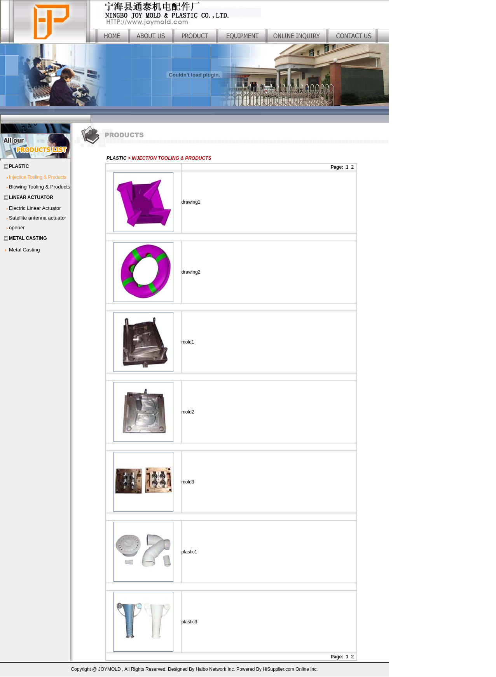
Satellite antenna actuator (37, 218)
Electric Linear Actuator (35, 208)
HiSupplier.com (279, 669)
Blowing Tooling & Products (39, 187)
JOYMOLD (109, 669)
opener (16, 227)
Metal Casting (24, 250)
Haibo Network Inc (215, 669)
